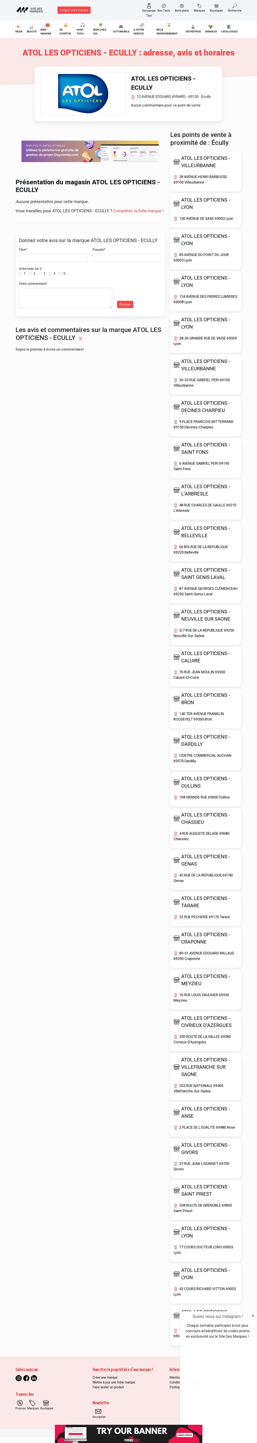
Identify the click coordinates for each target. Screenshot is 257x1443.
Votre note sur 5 (30, 274)
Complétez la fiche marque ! (138, 216)
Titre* (23, 255)
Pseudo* (99, 255)
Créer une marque (105, 1383)
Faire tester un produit (108, 1393)
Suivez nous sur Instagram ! (217, 1316)
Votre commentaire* (33, 289)
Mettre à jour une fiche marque (114, 1388)
